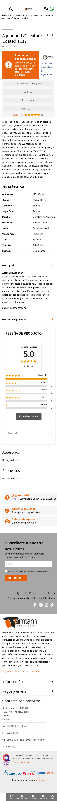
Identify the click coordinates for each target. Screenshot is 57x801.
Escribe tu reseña (28, 416)
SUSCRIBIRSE (15, 578)
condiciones (23, 571)
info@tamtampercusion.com (29, 739)
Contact (8, 746)
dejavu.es (41, 779)
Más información (22, 762)
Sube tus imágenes (23, 519)
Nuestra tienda (32, 671)
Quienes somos (13, 671)
